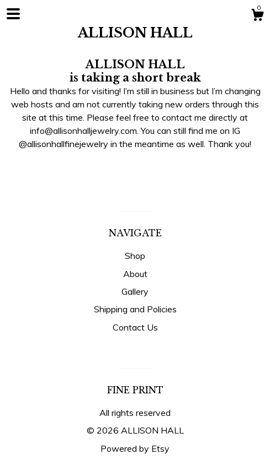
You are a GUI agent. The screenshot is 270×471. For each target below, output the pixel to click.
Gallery (135, 291)
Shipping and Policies (135, 309)
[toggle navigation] (13, 13)
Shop (135, 255)
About (135, 273)
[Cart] (257, 16)
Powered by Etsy (135, 448)
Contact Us (135, 327)
